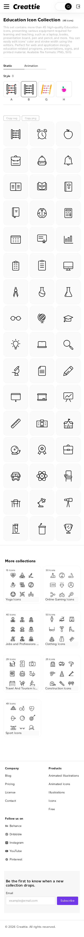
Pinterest (13, 859)
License (10, 792)
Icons (52, 801)
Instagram (14, 842)
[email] (30, 901)
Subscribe (68, 900)
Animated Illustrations (64, 775)
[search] (63, 6)
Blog (8, 775)
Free (52, 809)
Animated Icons (59, 784)
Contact (10, 801)
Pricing (10, 784)
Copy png (30, 118)
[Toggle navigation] (6, 6)
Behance (13, 826)
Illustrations (57, 792)
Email (9, 893)
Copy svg (11, 118)
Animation (31, 66)
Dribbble (13, 834)
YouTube (13, 851)
